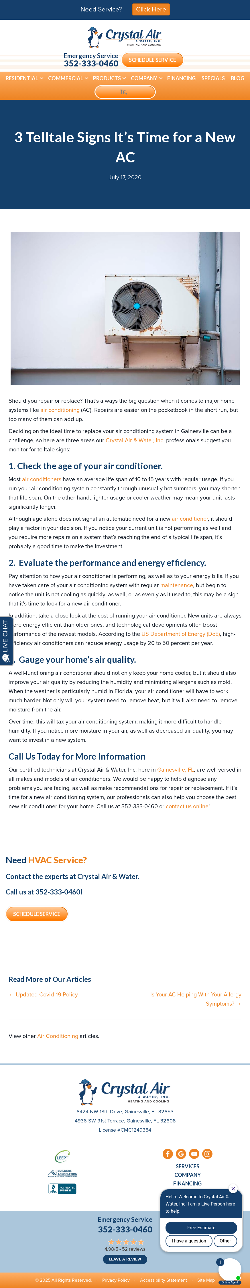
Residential (22, 78)
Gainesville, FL (175, 769)
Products (107, 78)
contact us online (187, 806)
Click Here (151, 9)
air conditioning (60, 410)
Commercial (65, 78)
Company (144, 78)
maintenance (176, 585)
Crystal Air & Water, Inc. (135, 440)
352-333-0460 (91, 63)
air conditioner (190, 518)
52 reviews (133, 1249)
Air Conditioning (57, 1036)
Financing (181, 78)
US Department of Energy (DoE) (180, 634)
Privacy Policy (116, 1280)
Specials (213, 78)
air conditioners (41, 479)
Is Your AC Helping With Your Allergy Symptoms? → (195, 999)
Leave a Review (125, 1259)
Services (187, 1166)
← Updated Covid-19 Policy (43, 994)
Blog (237, 78)
